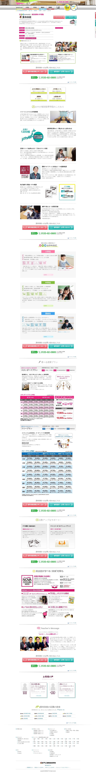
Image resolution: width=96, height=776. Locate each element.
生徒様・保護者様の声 (57, 97)
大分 (62, 745)
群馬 (38, 741)
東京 (62, 738)
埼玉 (70, 738)
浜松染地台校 (41, 713)
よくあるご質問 (21, 743)
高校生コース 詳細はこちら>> (64, 331)
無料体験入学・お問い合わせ (23, 738)
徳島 (38, 745)
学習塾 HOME (19, 728)
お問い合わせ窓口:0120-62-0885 (24, 741)
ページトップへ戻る (72, 82)
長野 (62, 741)
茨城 (78, 738)
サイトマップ (36, 751)
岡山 (58, 743)
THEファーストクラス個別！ (38, 90)
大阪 (34, 743)
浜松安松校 (40, 718)
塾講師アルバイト (54, 756)
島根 (70, 743)
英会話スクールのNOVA (39, 767)
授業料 (45, 274)
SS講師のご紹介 (53, 732)
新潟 (42, 741)
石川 (50, 741)
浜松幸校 (26, 718)
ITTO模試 (52, 733)
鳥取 (66, 743)
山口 (74, 743)
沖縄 (74, 745)
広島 (62, 743)
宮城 (46, 738)
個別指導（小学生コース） (39, 730)
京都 (38, 743)
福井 (54, 741)
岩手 (42, 738)
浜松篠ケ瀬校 (41, 716)
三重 (74, 741)
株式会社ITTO (48, 765)
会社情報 (51, 751)
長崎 (54, 745)
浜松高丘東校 (27, 716)
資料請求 (19, 740)
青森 (38, 738)
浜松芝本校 (54, 713)
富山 (46, 741)
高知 (42, 745)
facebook (19, 751)
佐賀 (50, 745)
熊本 (58, 745)
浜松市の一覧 (61, 709)
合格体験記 (52, 735)
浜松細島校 (68, 716)
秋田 (50, 738)
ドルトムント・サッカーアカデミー (62, 767)
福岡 (46, 745)
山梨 (58, 741)
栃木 (34, 741)
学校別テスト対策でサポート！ (65, 54)
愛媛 (34, 745)
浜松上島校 (54, 716)
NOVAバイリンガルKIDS (49, 767)
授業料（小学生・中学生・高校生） (72, 730)
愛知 (66, 741)
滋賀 (42, 743)
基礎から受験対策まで (57, 90)
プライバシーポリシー (38, 753)
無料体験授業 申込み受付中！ (37, 54)
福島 (58, 738)
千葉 (74, 738)
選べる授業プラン (39, 97)
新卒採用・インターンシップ (55, 754)
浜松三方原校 (69, 713)
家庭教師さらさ (30, 767)
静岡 (78, 741)
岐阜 (70, 741)
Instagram (20, 753)
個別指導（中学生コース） (39, 732)
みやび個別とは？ (53, 730)
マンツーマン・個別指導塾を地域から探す (41, 737)
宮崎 (66, 745)
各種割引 (68, 732)
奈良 (50, 743)
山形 (54, 738)
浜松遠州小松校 (27, 713)
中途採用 (52, 753)
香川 (78, 743)
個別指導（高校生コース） (39, 733)
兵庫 (46, 743)
